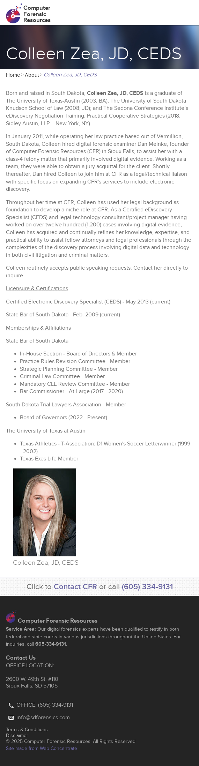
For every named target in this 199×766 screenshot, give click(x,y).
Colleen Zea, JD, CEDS (70, 75)
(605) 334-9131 (147, 586)
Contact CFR (75, 586)
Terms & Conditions (27, 730)
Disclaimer (17, 735)
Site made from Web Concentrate (41, 748)
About (32, 75)
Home (13, 75)
